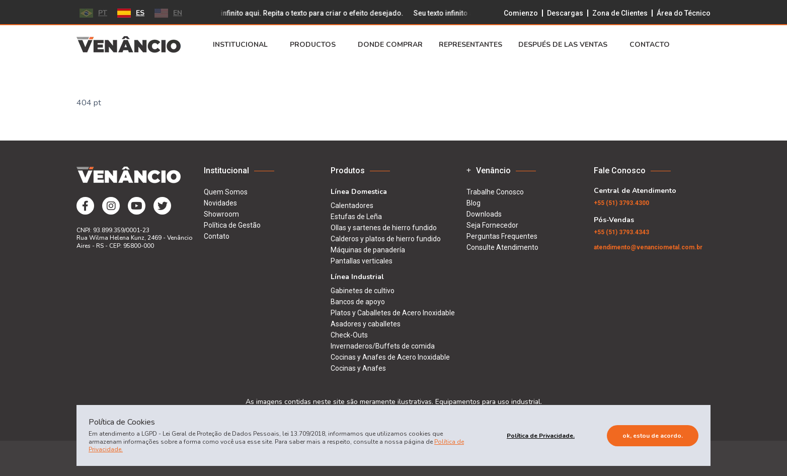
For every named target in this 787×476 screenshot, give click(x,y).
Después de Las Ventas (565, 44)
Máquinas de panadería (368, 250)
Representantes (470, 44)
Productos (316, 44)
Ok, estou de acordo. (652, 436)
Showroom (221, 214)
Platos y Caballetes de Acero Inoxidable (393, 313)
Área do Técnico (684, 13)
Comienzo (521, 13)
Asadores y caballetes (366, 324)
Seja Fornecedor (492, 225)
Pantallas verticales (361, 261)
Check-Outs (349, 335)
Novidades (220, 203)
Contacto (652, 44)
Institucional (243, 44)
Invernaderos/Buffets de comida (383, 346)
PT (93, 13)
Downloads (484, 214)
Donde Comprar (390, 44)
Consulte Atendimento (502, 247)
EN (168, 13)
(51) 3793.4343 (621, 232)
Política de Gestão (232, 225)
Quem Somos (226, 192)
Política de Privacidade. (541, 436)
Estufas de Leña (356, 217)
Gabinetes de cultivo (363, 291)
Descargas (565, 13)
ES (130, 13)
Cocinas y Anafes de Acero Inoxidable (390, 357)
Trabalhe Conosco (495, 192)
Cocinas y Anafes (358, 368)
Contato (216, 236)
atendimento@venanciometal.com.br (648, 247)
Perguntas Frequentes (501, 236)
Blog (473, 203)
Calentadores (352, 205)
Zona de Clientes (620, 13)
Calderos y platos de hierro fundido (386, 239)
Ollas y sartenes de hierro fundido (384, 228)
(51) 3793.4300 (621, 203)
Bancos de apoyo (358, 302)
